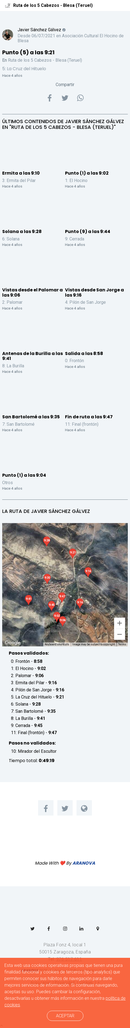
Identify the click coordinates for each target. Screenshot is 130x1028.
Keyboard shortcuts (57, 644)
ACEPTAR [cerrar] (65, 1015)
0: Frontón (74, 360)
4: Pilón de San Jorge (85, 302)
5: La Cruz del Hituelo (24, 69)
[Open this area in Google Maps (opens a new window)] (13, 642)
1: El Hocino (76, 180)
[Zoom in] (119, 623)
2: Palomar (12, 302)
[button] (72, 554)
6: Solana (10, 239)
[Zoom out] (119, 634)
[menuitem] (45, 808)
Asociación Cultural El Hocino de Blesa (71, 38)
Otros (7, 482)
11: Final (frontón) (81, 424)
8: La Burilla (13, 365)
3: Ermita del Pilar (19, 180)
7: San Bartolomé (18, 424)
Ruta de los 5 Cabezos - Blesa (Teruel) (45, 60)
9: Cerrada (74, 239)
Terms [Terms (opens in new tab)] (122, 644)
